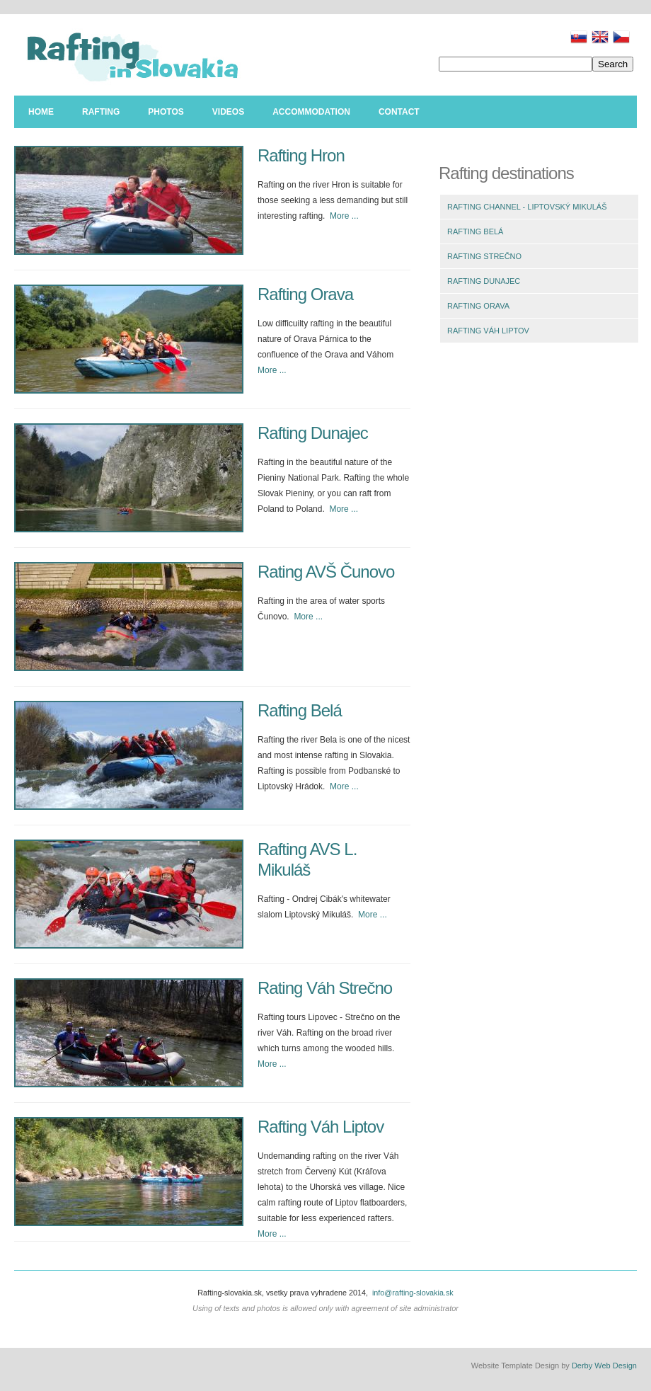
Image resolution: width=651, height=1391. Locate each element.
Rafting (101, 112)
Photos (165, 112)
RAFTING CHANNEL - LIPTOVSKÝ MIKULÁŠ (527, 206)
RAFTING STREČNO (484, 256)
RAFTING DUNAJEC (483, 281)
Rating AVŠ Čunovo (326, 571)
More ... (344, 216)
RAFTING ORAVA (478, 306)
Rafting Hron (301, 155)
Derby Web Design (604, 1365)
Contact (399, 112)
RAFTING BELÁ (475, 231)
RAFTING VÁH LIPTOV (488, 330)
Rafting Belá (300, 710)
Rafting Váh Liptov (321, 1126)
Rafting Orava (305, 294)
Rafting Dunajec (313, 432)
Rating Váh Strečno (325, 987)
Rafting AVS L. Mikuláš (307, 859)
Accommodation (311, 112)
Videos (228, 112)
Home (41, 112)
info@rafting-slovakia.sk (413, 1292)
